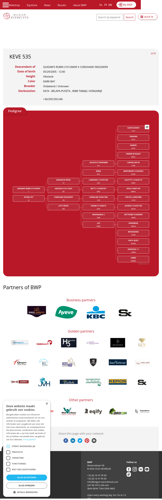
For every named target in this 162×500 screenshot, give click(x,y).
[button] (26, 492)
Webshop (14, 5)
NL (101, 5)
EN (110, 5)
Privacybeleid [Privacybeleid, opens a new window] (29, 439)
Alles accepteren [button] (26, 477)
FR (105, 5)
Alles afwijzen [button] (27, 485)
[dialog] (26, 448)
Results (62, 5)
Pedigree (15, 111)
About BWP (79, 5)
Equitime (32, 5)
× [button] (47, 404)
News (47, 5)
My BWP (127, 4)
